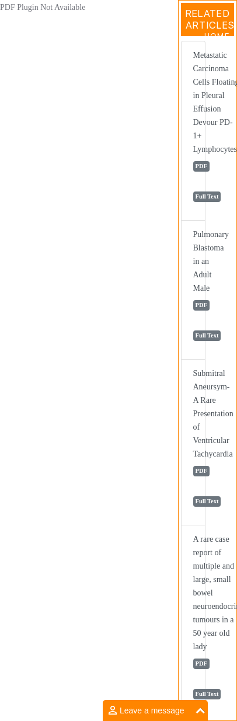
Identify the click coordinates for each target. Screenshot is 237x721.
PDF (201, 166)
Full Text (207, 196)
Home (216, 36)
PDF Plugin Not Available (42, 7)
